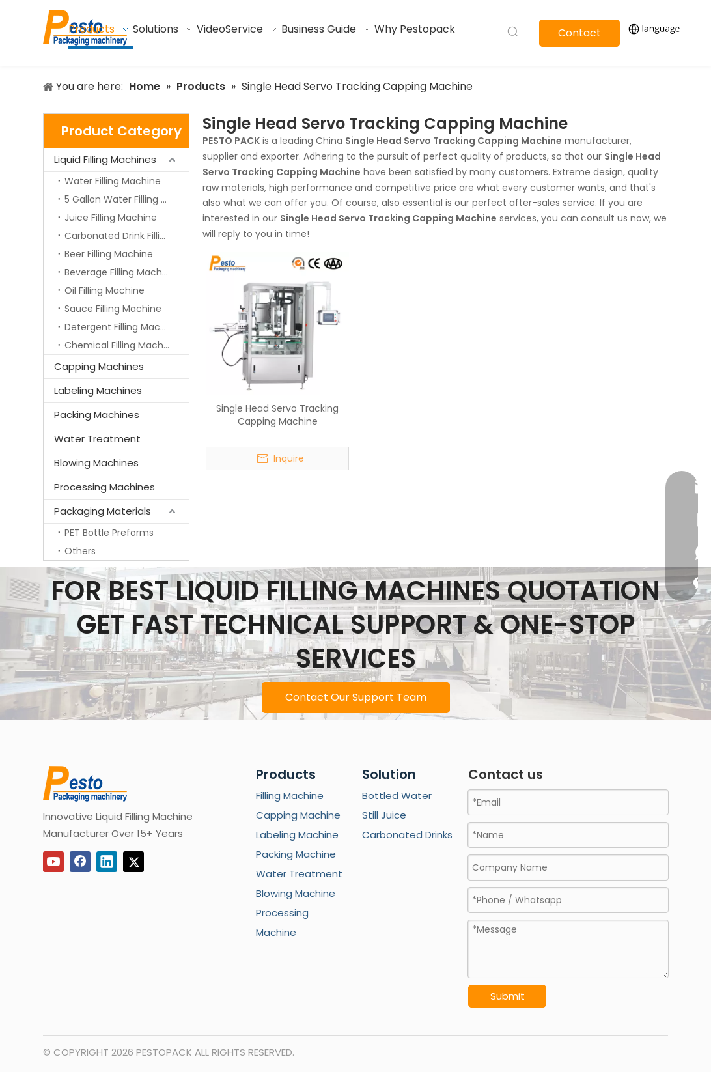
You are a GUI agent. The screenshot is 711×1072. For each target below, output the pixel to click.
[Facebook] (80, 861)
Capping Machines (99, 366)
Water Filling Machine (112, 181)
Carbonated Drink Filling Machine (126, 235)
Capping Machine (298, 815)
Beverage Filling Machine (120, 272)
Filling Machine (290, 795)
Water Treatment (97, 438)
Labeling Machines (98, 390)
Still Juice (384, 815)
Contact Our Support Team (355, 697)
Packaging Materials (102, 511)
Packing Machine (296, 854)
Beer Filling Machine (108, 254)
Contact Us (579, 36)
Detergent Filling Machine (122, 326)
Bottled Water (397, 795)
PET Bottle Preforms (109, 532)
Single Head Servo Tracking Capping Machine (277, 415)
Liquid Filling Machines (105, 159)
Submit (507, 996)
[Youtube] (53, 861)
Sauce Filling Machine (112, 308)
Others (80, 550)
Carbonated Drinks (407, 834)
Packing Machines (96, 414)
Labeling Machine (297, 834)
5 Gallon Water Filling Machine (126, 199)
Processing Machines (104, 487)
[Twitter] (133, 861)
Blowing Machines (96, 463)
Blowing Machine (295, 893)
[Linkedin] (106, 861)
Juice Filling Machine (110, 217)
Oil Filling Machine (104, 290)
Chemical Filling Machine (120, 345)
